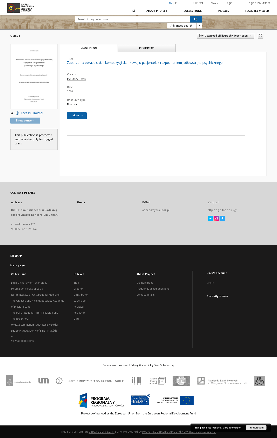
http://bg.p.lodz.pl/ (220, 210)
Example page (145, 282)
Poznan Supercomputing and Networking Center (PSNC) (179, 431)
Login (229, 3)
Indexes (223, 11)
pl (176, 3)
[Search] (196, 19)
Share (214, 3)
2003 (70, 91)
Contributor (81, 294)
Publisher (79, 312)
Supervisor (80, 300)
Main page (17, 265)
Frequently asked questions (153, 288)
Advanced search (182, 25)
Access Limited (26, 113)
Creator (78, 288)
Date (76, 318)
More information (232, 427)
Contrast (198, 3)
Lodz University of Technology (29, 282)
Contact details (145, 294)
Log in (210, 282)
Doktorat (72, 104)
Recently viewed (257, 11)
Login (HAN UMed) (259, 3)
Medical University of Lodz (27, 288)
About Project (156, 11)
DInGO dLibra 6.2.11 (102, 431)
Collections (192, 11)
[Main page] (133, 8)
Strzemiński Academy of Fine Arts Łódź (34, 330)
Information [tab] (146, 47)
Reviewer (79, 306)
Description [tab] (89, 47)
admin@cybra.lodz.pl (156, 210)
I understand (256, 427)
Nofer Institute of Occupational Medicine (35, 294)
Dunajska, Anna (76, 78)
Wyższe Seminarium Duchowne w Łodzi (34, 324)
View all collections (22, 341)
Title (76, 282)
